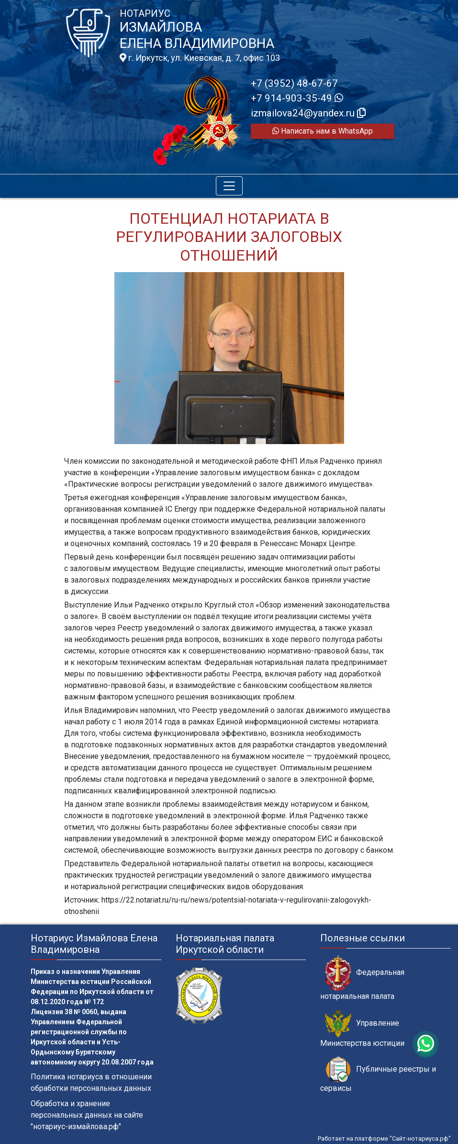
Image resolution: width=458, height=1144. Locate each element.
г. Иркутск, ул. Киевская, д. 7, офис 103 (200, 58)
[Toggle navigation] (229, 185)
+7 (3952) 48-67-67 (294, 83)
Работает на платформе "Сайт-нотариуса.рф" (384, 1138)
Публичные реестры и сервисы (378, 1074)
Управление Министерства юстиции (362, 1028)
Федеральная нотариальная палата (362, 977)
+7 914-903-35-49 (297, 98)
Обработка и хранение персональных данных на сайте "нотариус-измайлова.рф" (87, 1115)
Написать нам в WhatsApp (322, 131)
